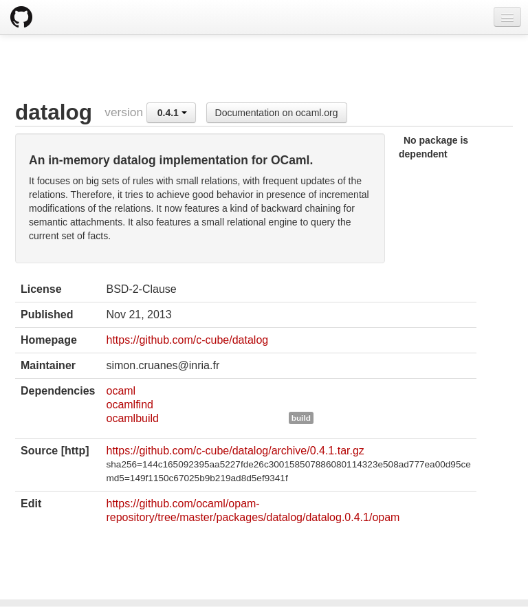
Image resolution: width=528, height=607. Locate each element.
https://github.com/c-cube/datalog (187, 340)
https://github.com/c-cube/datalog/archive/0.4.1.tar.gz (235, 450)
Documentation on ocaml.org (276, 112)
